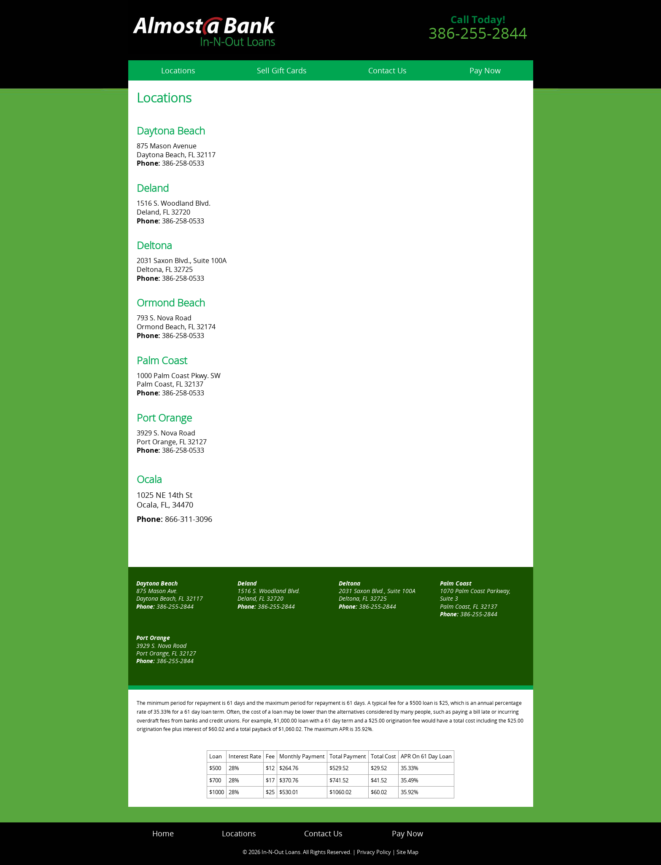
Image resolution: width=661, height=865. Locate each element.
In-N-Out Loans (281, 852)
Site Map (407, 852)
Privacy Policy (374, 852)
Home (163, 833)
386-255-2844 (478, 33)
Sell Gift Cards (282, 70)
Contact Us (387, 70)
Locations (178, 70)
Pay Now (485, 70)
